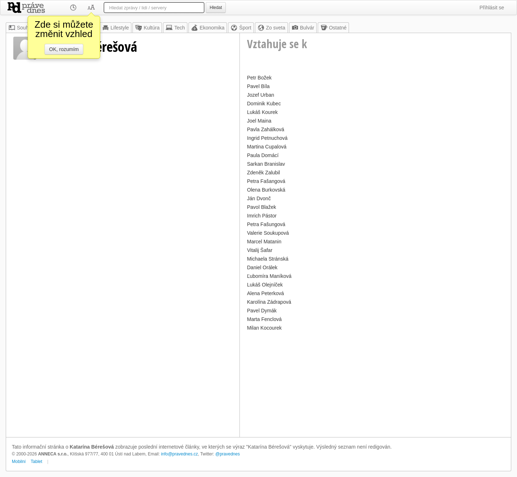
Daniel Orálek (262, 267)
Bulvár (303, 27)
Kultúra (147, 27)
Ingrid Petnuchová (267, 138)
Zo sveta (271, 27)
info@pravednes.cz (179, 454)
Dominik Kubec (264, 103)
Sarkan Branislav (266, 164)
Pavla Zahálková (265, 129)
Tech (175, 27)
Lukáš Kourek (262, 112)
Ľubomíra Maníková (269, 276)
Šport (240, 27)
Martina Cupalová (267, 147)
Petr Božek (259, 78)
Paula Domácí (263, 155)
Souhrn (20, 27)
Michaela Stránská (267, 259)
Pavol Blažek (261, 207)
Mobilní (19, 461)
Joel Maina (259, 121)
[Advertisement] (375, 383)
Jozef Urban (260, 95)
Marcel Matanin (264, 241)
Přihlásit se (492, 7)
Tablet (36, 461)
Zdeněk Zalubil (263, 172)
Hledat (216, 7)
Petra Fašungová (266, 224)
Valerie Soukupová (268, 233)
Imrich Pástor (261, 216)
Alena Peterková (265, 293)
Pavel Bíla (258, 86)
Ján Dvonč (259, 198)
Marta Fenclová (264, 319)
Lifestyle (115, 27)
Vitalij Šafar (260, 250)
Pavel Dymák (261, 310)
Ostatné (333, 27)
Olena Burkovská (266, 190)
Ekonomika (207, 27)
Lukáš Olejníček (265, 285)
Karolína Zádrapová (269, 302)
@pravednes (227, 454)
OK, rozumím (64, 49)
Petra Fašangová (266, 181)
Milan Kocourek (264, 328)
